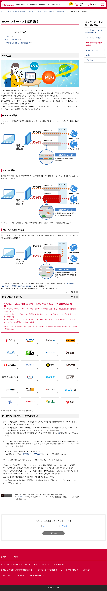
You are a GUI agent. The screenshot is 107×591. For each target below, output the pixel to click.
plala (88, 55)
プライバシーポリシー (40, 564)
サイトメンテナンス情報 (69, 570)
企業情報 (42, 4)
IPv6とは (8, 36)
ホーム (3, 11)
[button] (72, 292)
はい (44, 526)
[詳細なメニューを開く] (102, 4)
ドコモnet (89, 60)
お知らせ (33, 4)
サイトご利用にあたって (60, 564)
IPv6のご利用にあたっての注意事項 (17, 43)
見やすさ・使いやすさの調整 (46, 570)
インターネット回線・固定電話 (16, 11)
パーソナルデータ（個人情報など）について (14, 564)
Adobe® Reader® (20, 497)
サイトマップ (85, 570)
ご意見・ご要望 (5, 575)
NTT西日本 (37, 454)
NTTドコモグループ (37, 575)
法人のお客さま (53, 4)
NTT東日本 (26, 454)
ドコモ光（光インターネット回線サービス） (40, 11)
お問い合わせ (20, 575)
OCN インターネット (93, 50)
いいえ (64, 526)
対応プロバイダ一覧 (12, 40)
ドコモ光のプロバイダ (61, 11)
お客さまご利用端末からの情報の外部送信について (16, 570)
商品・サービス (21, 4)
